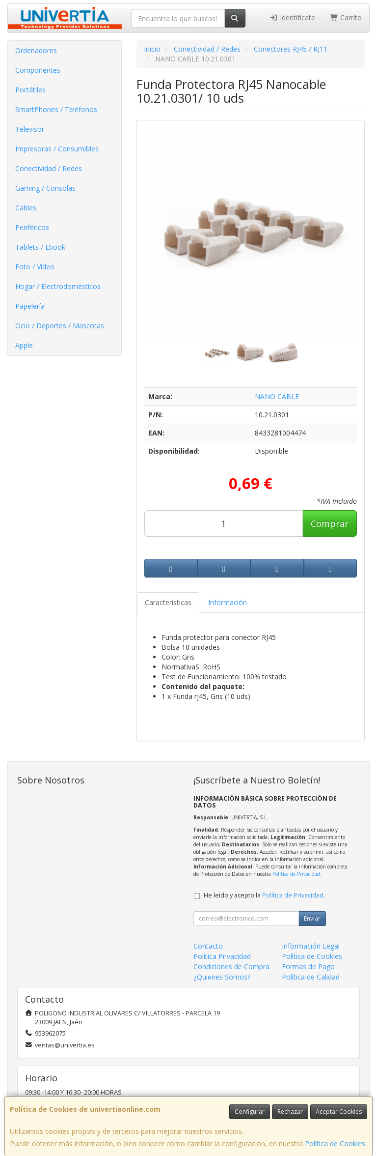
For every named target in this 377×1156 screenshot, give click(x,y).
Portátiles (30, 89)
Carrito (346, 17)
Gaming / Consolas (45, 188)
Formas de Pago (308, 966)
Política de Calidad (311, 977)
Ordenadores (36, 50)
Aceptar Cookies (339, 1111)
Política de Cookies (335, 1143)
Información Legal (311, 946)
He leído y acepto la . (264, 895)
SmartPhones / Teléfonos (56, 109)
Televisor (29, 129)
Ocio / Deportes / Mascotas (59, 325)
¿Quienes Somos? (221, 977)
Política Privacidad (222, 956)
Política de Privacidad (296, 873)
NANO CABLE (277, 396)
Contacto (208, 946)
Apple (24, 345)
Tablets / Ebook (40, 247)
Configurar (250, 1111)
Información (227, 602)
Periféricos (32, 227)
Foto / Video (34, 266)
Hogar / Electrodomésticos (58, 286)
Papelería (30, 306)
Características (168, 602)
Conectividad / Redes (48, 168)
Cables (25, 207)
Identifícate (292, 17)
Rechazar (290, 1111)
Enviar (312, 918)
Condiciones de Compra (231, 966)
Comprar (330, 523)
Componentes (37, 70)
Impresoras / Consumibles (57, 148)
